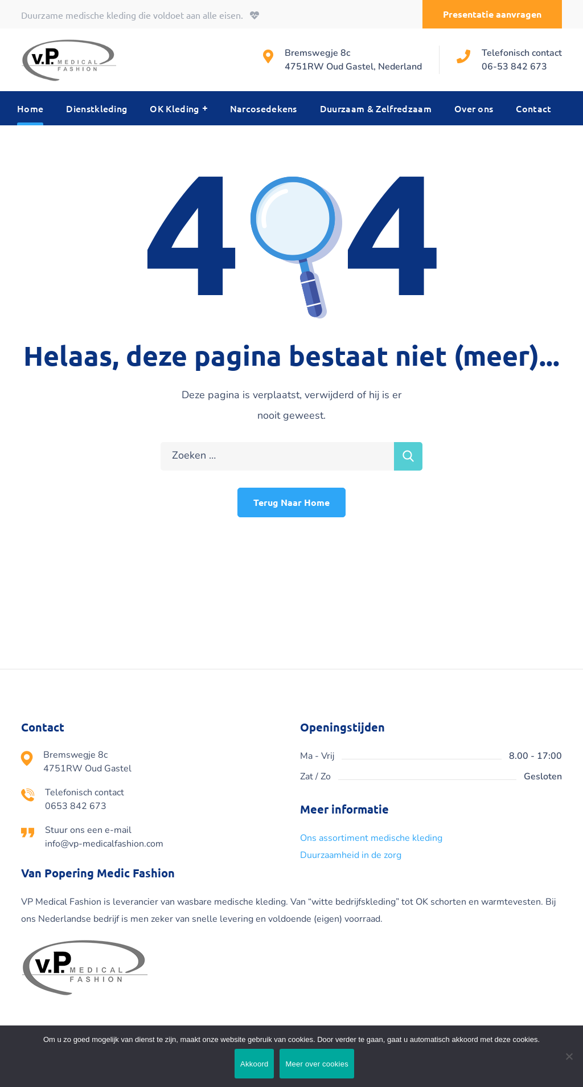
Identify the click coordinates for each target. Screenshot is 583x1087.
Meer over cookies (316, 1064)
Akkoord (254, 1064)
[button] (492, 14)
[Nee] (568, 1056)
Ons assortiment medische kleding (371, 838)
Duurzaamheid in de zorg (350, 855)
